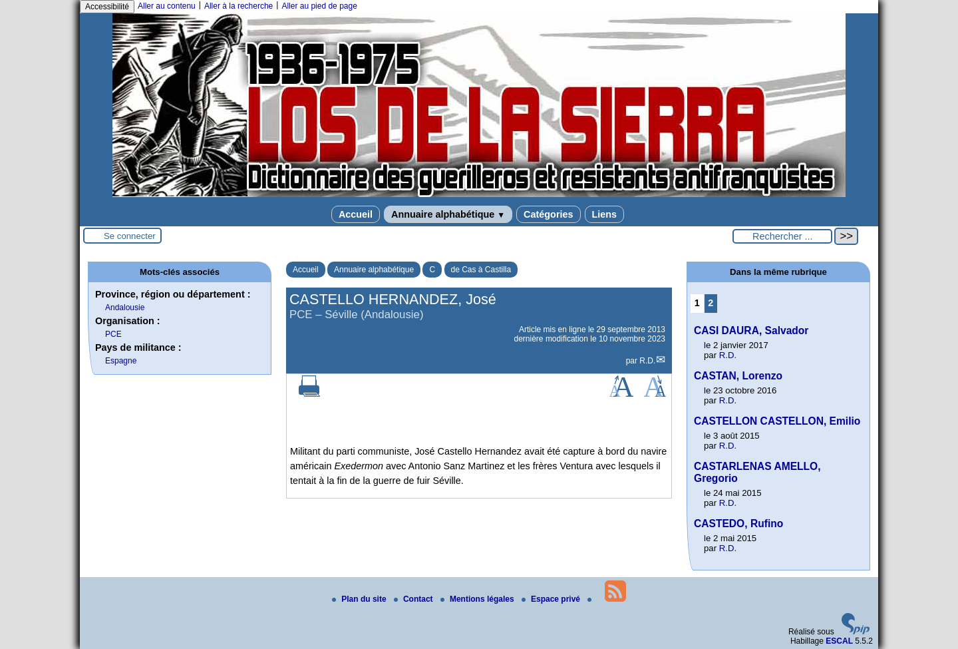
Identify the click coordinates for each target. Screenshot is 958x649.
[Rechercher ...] (782, 236)
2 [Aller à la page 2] (710, 303)
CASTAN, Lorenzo (738, 375)
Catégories (548, 214)
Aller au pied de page (319, 6)
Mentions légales (478, 599)
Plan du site (360, 599)
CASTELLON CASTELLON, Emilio (777, 421)
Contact (414, 599)
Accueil (356, 214)
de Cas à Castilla (481, 269)
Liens (604, 214)
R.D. (647, 360)
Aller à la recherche (238, 6)
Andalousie (124, 307)
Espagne (120, 360)
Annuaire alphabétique (448, 214)
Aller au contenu (167, 6)
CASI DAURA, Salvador (751, 330)
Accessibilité (107, 6)
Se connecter (130, 236)
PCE (113, 334)
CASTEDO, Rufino (738, 523)
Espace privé (552, 599)
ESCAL (839, 641)
